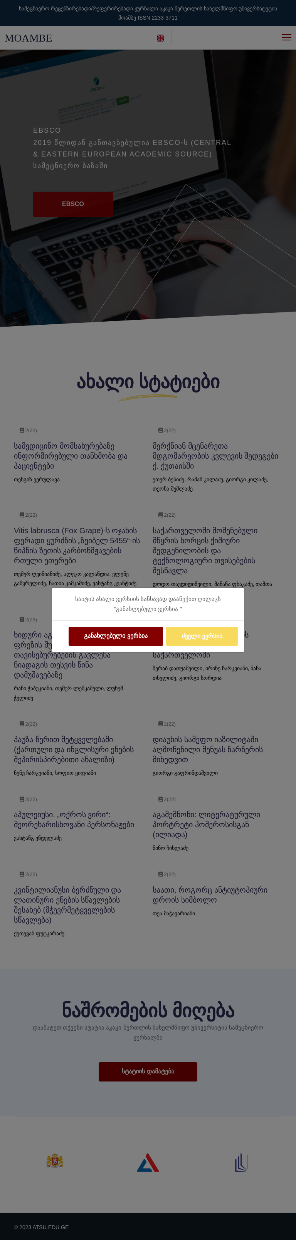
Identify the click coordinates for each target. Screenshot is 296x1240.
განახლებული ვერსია (115, 636)
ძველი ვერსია (202, 636)
